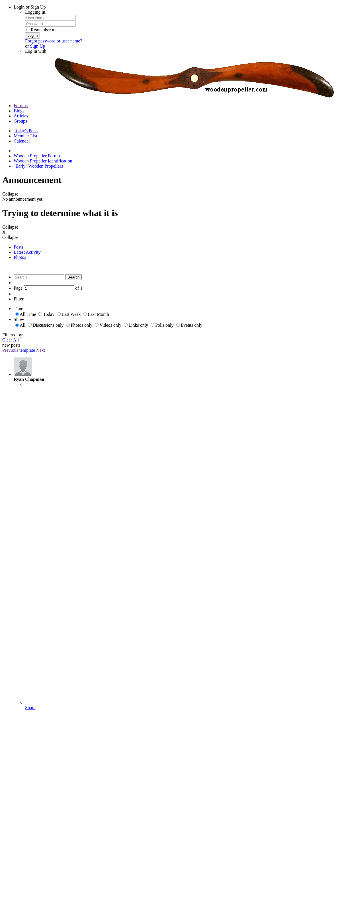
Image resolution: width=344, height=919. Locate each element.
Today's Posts (26, 130)
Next (40, 350)
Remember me (42, 29)
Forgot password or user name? (53, 40)
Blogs (19, 110)
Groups (20, 121)
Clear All (10, 339)
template (27, 350)
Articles (21, 115)
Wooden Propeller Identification (43, 160)
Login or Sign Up (30, 7)
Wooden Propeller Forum (37, 155)
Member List (25, 135)
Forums (21, 105)
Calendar (22, 141)
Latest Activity (27, 252)
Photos (20, 257)
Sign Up (37, 46)
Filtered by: (12, 334)
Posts (18, 247)
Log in (32, 35)
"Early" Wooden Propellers (38, 166)
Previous (10, 350)
